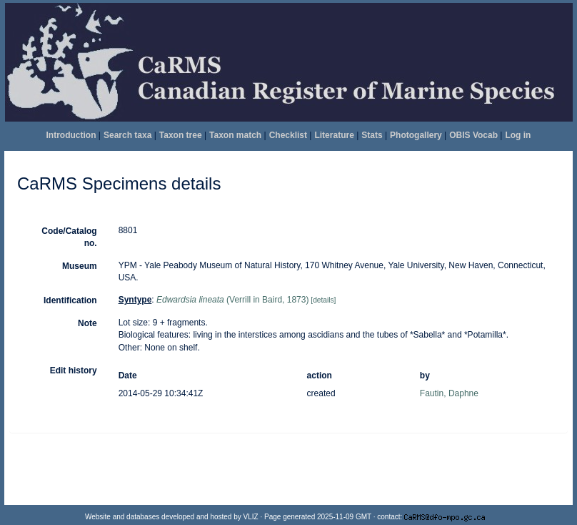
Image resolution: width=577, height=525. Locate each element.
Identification (70, 300)
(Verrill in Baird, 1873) (232, 300)
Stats (371, 135)
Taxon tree (180, 135)
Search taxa (127, 135)
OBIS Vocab (473, 135)
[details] (323, 300)
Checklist (288, 135)
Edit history (73, 370)
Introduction (71, 135)
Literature (333, 135)
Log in (518, 135)
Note (87, 323)
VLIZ (251, 517)
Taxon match (235, 135)
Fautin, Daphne (449, 393)
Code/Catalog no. (68, 237)
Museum (79, 266)
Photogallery (416, 135)
